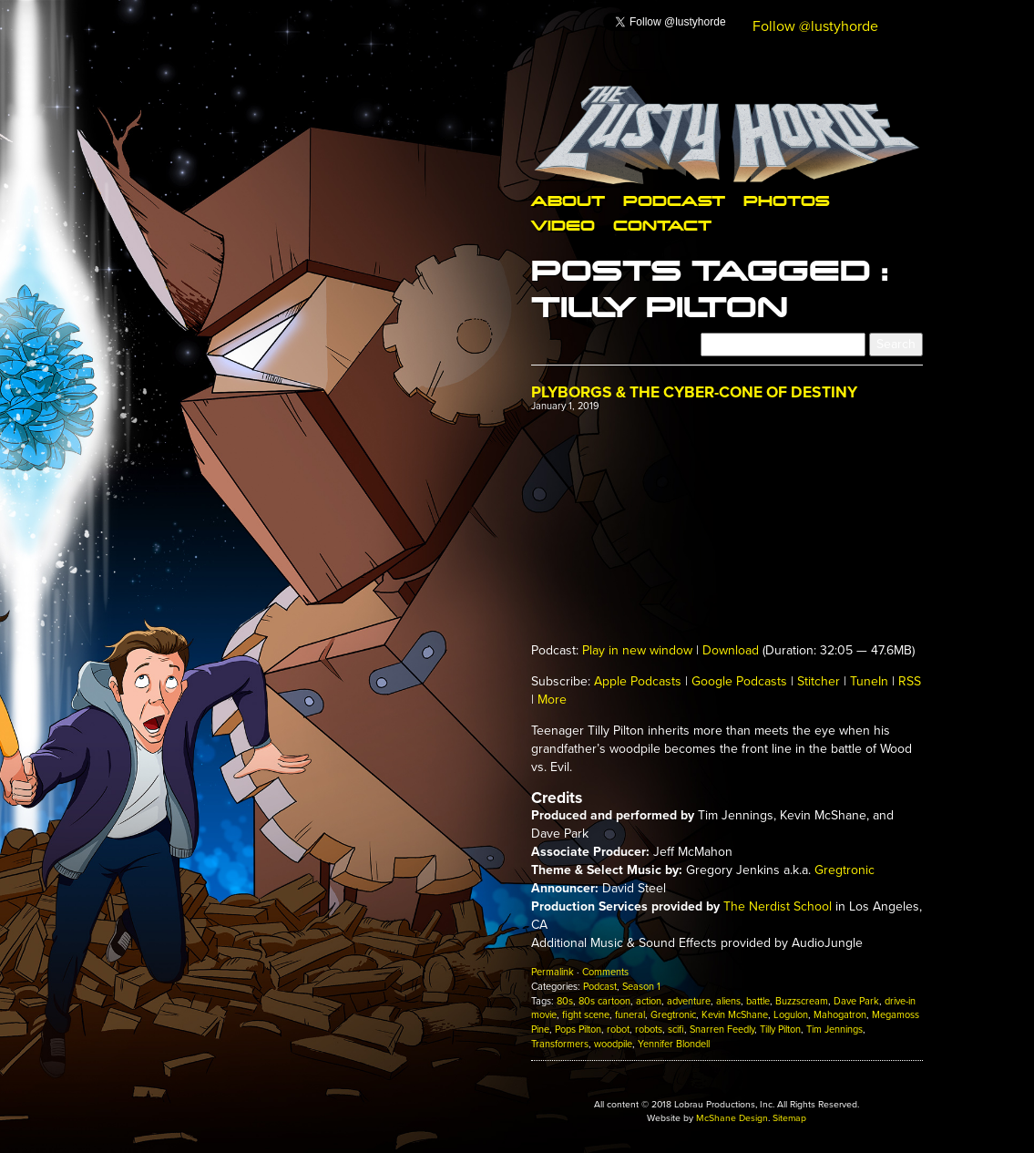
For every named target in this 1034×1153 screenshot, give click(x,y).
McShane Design (732, 1118)
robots (648, 1029)
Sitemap (789, 1118)
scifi (676, 1029)
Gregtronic (844, 870)
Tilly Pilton (780, 1029)
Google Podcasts (739, 681)
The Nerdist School (777, 906)
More (552, 699)
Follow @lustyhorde (815, 26)
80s (565, 1001)
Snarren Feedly (722, 1029)
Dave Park (856, 1001)
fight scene (585, 1015)
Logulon (790, 1015)
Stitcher (818, 681)
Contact (662, 224)
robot (618, 1029)
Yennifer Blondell (674, 1044)
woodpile (613, 1044)
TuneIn (869, 681)
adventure (689, 1001)
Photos (786, 200)
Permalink (552, 972)
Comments (605, 972)
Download (730, 650)
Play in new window (637, 650)
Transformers (560, 1044)
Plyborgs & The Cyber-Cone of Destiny (694, 392)
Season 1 (641, 987)
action (648, 1001)
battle (758, 1001)
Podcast (674, 200)
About (568, 200)
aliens (728, 1001)
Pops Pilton (578, 1029)
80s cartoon (604, 1001)
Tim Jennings (834, 1029)
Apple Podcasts (637, 681)
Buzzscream (801, 1001)
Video (563, 224)
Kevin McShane (734, 1015)
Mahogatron (840, 1015)
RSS (909, 681)
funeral (630, 1015)
